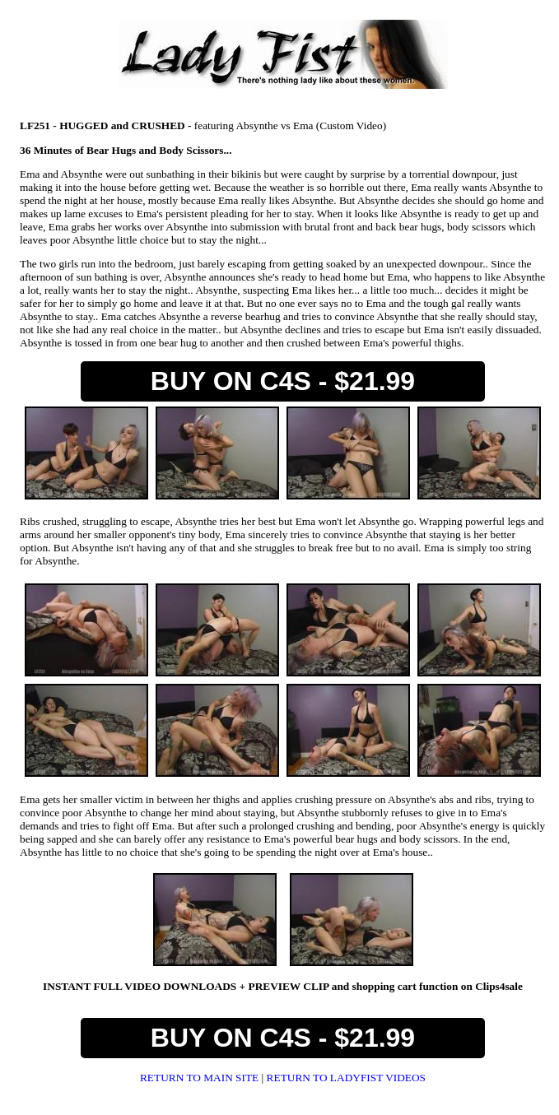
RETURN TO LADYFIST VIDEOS (346, 1077)
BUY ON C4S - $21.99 (283, 381)
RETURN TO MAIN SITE (201, 1077)
